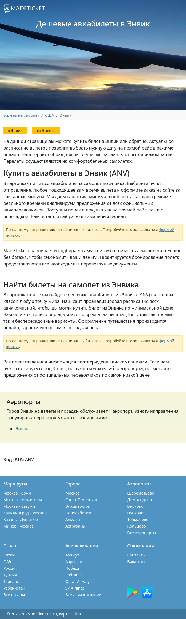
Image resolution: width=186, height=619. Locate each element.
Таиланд (11, 581)
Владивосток (77, 506)
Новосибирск (78, 512)
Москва (72, 493)
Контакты (136, 555)
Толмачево (137, 519)
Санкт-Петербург (81, 499)
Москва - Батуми (19, 506)
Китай (9, 555)
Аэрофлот (74, 561)
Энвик (22, 429)
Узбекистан (14, 588)
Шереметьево (140, 493)
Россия (10, 568)
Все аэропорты (141, 532)
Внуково (135, 506)
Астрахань (75, 526)
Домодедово (139, 499)
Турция (10, 574)
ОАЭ (7, 561)
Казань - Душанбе (20, 519)
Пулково (135, 512)
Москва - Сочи (17, 493)
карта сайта (70, 614)
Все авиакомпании (83, 594)
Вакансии (136, 561)
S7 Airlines (75, 588)
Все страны (14, 594)
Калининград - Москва (25, 512)
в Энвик (15, 130)
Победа (72, 568)
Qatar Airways (78, 581)
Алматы (72, 519)
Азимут (72, 555)
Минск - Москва (18, 526)
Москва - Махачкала (22, 499)
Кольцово (136, 526)
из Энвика (46, 130)
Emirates (73, 574)
